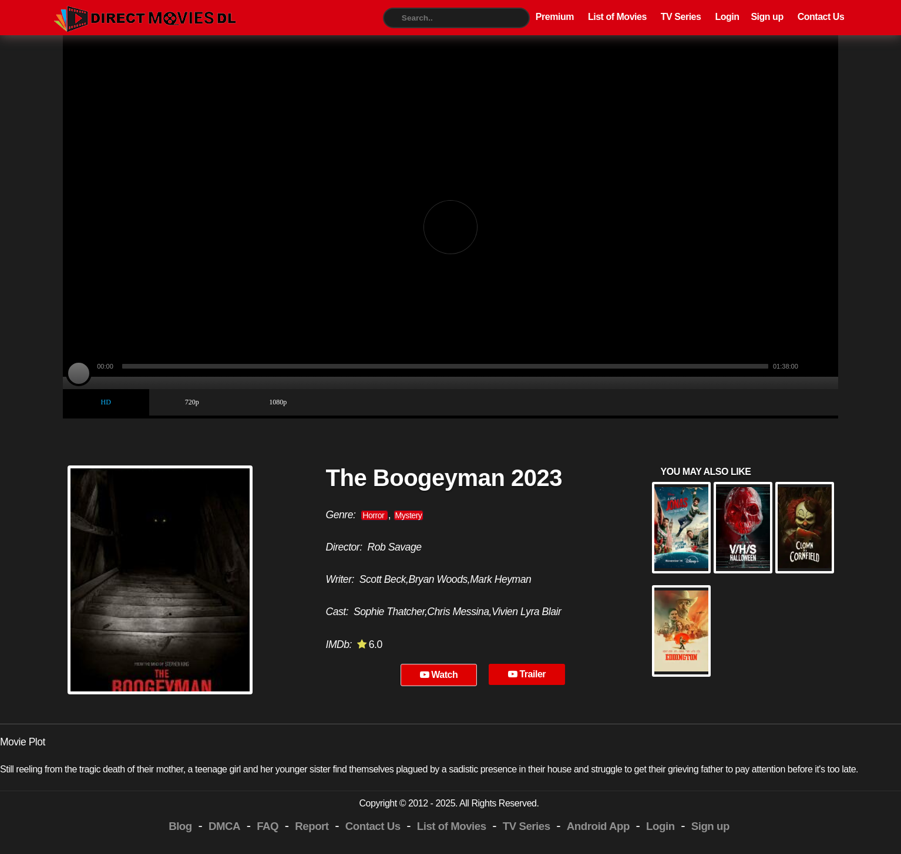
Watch (439, 675)
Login (727, 17)
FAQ (267, 826)
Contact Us (821, 17)
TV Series (681, 17)
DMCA (224, 826)
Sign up (767, 17)
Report (311, 826)
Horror (374, 515)
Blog (180, 826)
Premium (555, 17)
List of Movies (617, 17)
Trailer (527, 674)
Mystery (408, 515)
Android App (598, 826)
